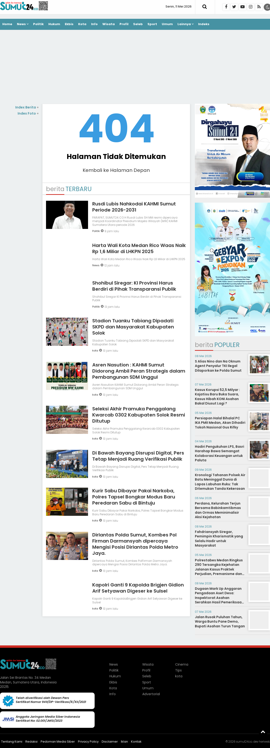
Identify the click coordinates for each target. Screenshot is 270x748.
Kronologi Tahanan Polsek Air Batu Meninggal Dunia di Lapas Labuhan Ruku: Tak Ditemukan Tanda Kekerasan (220, 482)
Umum (167, 24)
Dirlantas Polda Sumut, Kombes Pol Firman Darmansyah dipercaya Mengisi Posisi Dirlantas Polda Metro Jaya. (135, 544)
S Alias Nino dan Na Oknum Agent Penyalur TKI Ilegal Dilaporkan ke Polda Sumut (218, 366)
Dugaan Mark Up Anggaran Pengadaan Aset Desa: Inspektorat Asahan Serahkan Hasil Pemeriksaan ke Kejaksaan (219, 597)
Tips (178, 670)
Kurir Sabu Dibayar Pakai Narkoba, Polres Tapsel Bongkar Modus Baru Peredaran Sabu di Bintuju (133, 496)
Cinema (181, 664)
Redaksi (31, 741)
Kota (82, 24)
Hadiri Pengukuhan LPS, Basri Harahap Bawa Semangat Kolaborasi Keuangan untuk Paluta (219, 453)
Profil (124, 24)
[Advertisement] (135, 67)
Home (7, 24)
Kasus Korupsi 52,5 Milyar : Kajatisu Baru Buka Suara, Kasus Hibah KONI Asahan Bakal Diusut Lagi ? (217, 396)
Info (94, 24)
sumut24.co (244, 742)
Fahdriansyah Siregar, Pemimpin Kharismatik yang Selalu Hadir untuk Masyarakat (219, 538)
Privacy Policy (88, 741)
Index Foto (28, 113)
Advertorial (151, 694)
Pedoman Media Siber (58, 741)
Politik (38, 24)
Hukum (54, 24)
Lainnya (184, 24)
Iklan (124, 741)
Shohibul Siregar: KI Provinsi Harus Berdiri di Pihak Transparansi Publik (134, 286)
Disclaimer (110, 741)
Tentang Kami (11, 741)
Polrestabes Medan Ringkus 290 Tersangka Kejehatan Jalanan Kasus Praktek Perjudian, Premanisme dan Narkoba (219, 569)
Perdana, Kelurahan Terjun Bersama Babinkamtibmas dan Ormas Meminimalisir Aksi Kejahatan (218, 510)
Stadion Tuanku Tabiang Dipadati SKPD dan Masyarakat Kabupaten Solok (133, 326)
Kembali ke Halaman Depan (116, 170)
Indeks (203, 24)
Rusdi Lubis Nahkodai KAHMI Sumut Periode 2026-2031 (134, 206)
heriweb (264, 742)
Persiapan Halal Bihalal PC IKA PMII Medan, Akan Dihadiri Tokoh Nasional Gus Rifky (220, 423)
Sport (152, 24)
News (21, 24)
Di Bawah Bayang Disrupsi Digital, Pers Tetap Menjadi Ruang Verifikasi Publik (138, 456)
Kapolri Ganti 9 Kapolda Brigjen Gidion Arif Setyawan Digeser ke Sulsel (138, 588)
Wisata (108, 24)
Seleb (138, 24)
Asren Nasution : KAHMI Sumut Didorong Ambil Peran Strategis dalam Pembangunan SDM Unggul (138, 371)
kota (95, 350)
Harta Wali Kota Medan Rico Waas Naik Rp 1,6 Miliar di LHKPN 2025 (139, 248)
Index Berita (27, 107)
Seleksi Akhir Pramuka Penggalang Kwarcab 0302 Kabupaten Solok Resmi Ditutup (138, 414)
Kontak (136, 741)
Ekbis (69, 24)
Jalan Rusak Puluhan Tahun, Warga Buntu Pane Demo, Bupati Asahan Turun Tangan (220, 621)
